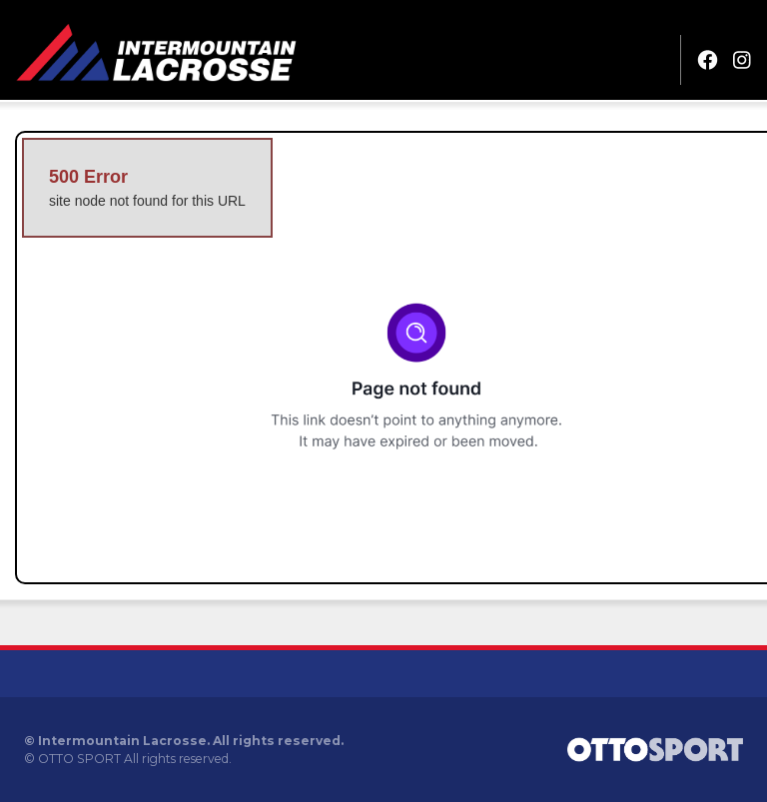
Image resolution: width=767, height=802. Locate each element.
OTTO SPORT (79, 758)
